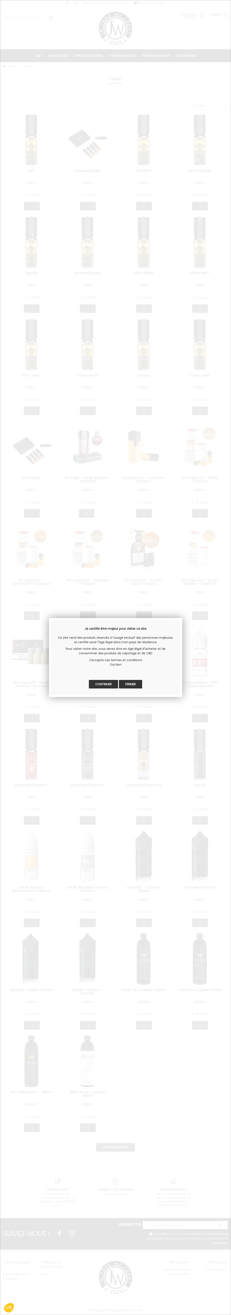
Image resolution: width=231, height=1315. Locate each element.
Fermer (130, 684)
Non (118, 664)
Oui (112, 664)
